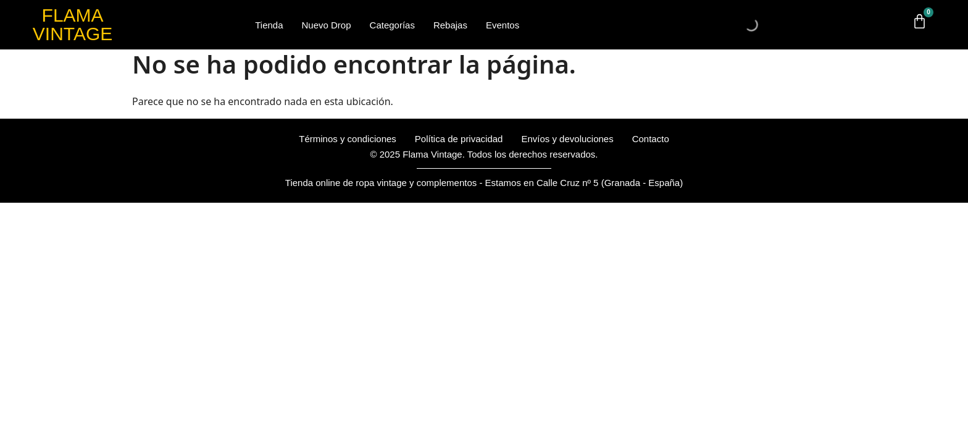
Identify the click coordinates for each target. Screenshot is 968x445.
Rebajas (450, 25)
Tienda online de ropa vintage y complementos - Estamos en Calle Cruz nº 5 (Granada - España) (484, 182)
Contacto (650, 138)
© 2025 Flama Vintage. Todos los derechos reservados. (484, 154)
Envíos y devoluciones (567, 138)
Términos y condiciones (347, 138)
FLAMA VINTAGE (72, 24)
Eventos (502, 25)
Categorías (392, 25)
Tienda (269, 25)
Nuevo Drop (326, 25)
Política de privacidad (459, 138)
